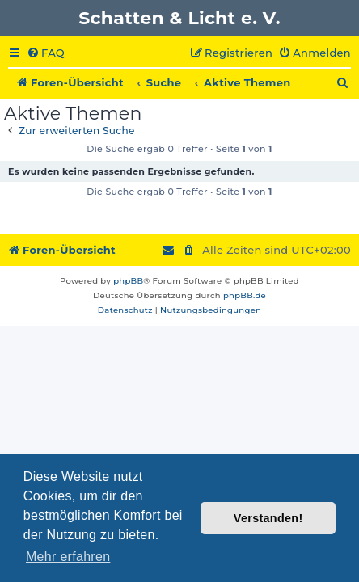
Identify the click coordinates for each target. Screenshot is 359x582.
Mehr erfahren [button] (68, 556)
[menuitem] (46, 53)
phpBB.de (244, 295)
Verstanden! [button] (268, 518)
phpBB (128, 281)
